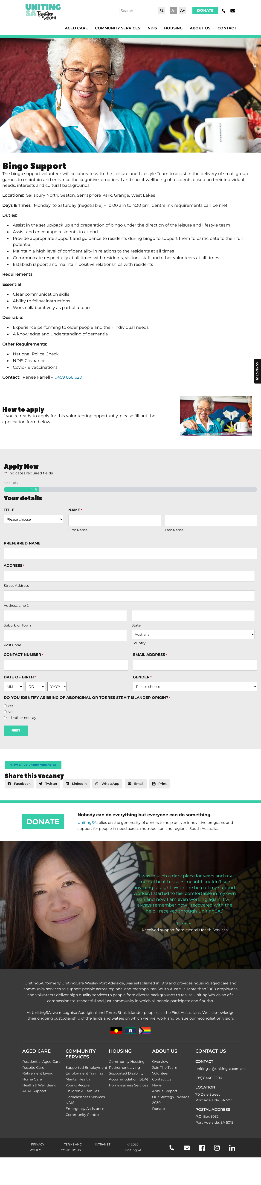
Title (9, 510)
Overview (160, 1061)
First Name (77, 530)
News (157, 1085)
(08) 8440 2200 (208, 1078)
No (10, 712)
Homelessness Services (85, 1097)
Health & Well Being (39, 1085)
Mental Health (78, 1079)
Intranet (102, 1144)
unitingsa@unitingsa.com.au (220, 1068)
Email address (150, 655)
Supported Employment (86, 1067)
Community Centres (83, 1114)
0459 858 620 (68, 377)
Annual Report (164, 1091)
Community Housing (127, 1061)
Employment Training (84, 1073)
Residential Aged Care (41, 1061)
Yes (10, 706)
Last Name (174, 530)
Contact (227, 28)
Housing (173, 28)
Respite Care (33, 1067)
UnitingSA (87, 822)
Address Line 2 (16, 605)
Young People (78, 1085)
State (136, 625)
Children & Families (82, 1091)
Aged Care (76, 28)
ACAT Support (34, 1091)
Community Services (117, 28)
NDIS (152, 28)
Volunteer (160, 1073)
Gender (142, 677)
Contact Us (161, 1079)
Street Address (16, 585)
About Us (200, 28)
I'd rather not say (22, 718)
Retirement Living (37, 1073)
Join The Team (164, 1067)
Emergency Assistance (85, 1108)
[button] (19, 783)
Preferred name (22, 543)
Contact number (23, 655)
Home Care (32, 1079)
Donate (205, 10)
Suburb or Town (17, 625)
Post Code (12, 645)
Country (138, 643)
